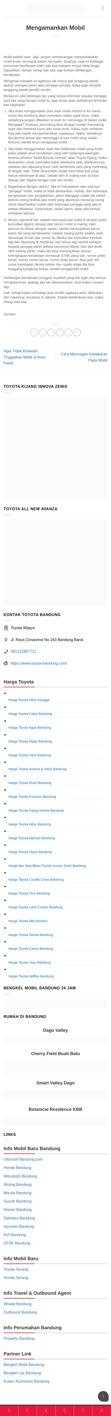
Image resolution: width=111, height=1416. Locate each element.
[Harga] (46, 1411)
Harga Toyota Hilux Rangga (28, 700)
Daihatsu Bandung (19, 1218)
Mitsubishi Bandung (20, 1176)
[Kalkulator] (65, 1411)
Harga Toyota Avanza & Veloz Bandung (37, 769)
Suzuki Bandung (18, 1201)
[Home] (9, 1411)
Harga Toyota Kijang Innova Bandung (36, 810)
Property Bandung (19, 1338)
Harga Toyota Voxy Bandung (29, 962)
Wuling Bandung (18, 1185)
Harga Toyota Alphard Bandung (31, 838)
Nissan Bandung (18, 1210)
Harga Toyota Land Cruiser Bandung (35, 907)
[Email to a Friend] (60, 332)
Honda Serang (16, 1278)
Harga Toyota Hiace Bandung (30, 852)
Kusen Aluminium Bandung (26, 1381)
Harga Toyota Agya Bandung (29, 727)
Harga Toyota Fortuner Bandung (32, 797)
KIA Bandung (15, 1235)
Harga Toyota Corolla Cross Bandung (36, 879)
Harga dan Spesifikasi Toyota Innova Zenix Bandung (47, 866)
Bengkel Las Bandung (22, 1373)
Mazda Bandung (18, 1193)
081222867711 (23, 651)
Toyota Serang (16, 1269)
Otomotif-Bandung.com (23, 1159)
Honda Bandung (17, 1168)
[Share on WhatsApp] (34, 332)
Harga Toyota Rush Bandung (29, 783)
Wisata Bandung (18, 1304)
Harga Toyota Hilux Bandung (29, 824)
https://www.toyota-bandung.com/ (39, 663)
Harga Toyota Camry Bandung (30, 949)
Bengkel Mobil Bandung (24, 1365)
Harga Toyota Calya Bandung (30, 714)
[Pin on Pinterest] (68, 332)
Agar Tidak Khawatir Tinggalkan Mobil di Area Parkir (24, 357)
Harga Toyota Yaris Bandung (29, 755)
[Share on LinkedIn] (77, 332)
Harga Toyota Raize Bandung (30, 741)
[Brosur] (83, 1411)
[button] (104, 8)
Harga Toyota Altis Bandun (28, 921)
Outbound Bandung (20, 1312)
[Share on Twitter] (51, 332)
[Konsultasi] (102, 1411)
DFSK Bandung (17, 1243)
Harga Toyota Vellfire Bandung (30, 976)
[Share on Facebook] (43, 332)
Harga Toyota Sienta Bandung (30, 935)
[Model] (28, 1411)
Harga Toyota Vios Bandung (29, 893)
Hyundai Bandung (19, 1226)
